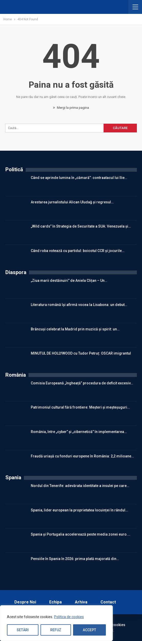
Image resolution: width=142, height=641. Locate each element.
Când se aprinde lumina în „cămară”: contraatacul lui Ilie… (79, 178)
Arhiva (81, 602)
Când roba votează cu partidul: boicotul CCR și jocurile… (77, 251)
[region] (56, 623)
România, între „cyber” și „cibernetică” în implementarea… (79, 432)
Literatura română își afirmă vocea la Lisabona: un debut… (79, 305)
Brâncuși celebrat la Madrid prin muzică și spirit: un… (75, 329)
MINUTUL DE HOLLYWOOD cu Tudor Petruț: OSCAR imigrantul (81, 353)
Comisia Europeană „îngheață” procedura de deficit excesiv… (82, 383)
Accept (89, 630)
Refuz (55, 630)
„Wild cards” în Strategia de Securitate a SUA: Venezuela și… (81, 226)
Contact (108, 602)
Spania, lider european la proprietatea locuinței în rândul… (79, 510)
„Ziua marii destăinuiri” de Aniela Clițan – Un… (69, 280)
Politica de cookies (69, 617)
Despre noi (25, 602)
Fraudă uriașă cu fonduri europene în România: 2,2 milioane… (82, 456)
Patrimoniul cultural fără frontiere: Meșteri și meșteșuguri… (80, 407)
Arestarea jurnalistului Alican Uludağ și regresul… (72, 202)
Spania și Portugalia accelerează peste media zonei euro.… (80, 534)
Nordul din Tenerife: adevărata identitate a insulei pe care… (80, 486)
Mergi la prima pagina (71, 108)
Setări (23, 630)
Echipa (55, 602)
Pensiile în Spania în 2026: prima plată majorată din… (75, 559)
